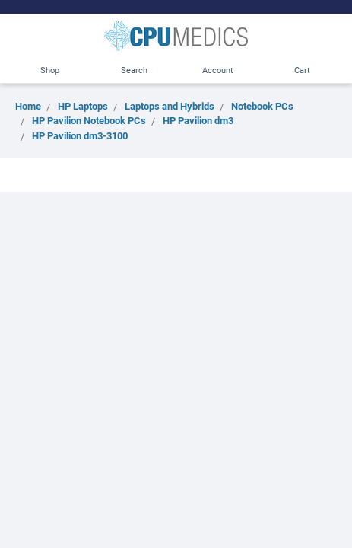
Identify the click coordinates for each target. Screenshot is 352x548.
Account (217, 69)
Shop (49, 69)
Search (134, 69)
